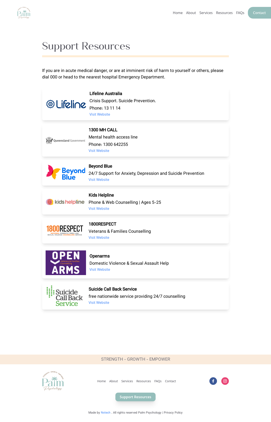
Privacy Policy (173, 413)
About (191, 12)
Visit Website (99, 114)
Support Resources (135, 397)
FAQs (240, 12)
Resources (224, 12)
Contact (259, 12)
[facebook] (213, 381)
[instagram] (225, 381)
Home (178, 12)
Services (206, 12)
